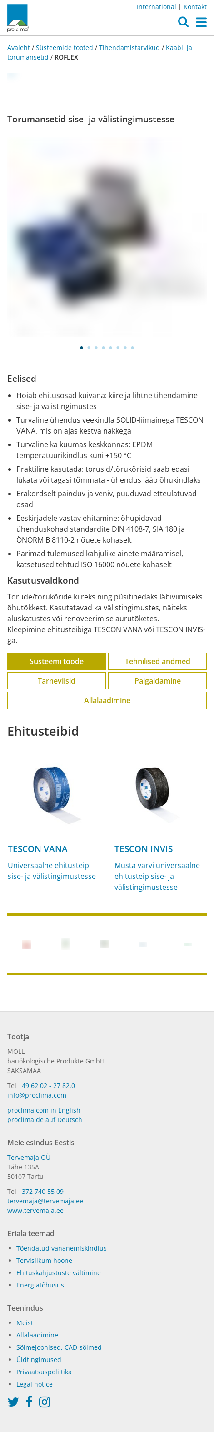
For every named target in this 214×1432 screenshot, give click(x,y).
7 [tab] (125, 347)
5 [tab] (110, 347)
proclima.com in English (43, 1110)
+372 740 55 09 (41, 1191)
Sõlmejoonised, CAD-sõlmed (59, 1347)
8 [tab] (132, 347)
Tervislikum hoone (44, 1260)
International (156, 6)
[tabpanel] (107, 237)
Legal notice (34, 1384)
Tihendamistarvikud (129, 47)
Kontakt (195, 6)
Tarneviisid (56, 681)
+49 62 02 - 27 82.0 (46, 1085)
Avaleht (19, 47)
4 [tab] (103, 347)
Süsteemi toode (57, 661)
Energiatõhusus (40, 1285)
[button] (183, 24)
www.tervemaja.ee (35, 1210)
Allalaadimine (107, 700)
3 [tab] (96, 347)
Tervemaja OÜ (28, 1157)
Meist (24, 1322)
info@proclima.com (36, 1095)
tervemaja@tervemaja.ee (45, 1201)
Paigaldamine (157, 681)
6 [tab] (118, 347)
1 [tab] (81, 347)
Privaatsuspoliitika (44, 1371)
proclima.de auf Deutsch (44, 1119)
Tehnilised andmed (157, 661)
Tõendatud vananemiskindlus (61, 1248)
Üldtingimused (38, 1359)
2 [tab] (89, 347)
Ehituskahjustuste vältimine (58, 1272)
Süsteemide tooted (64, 47)
